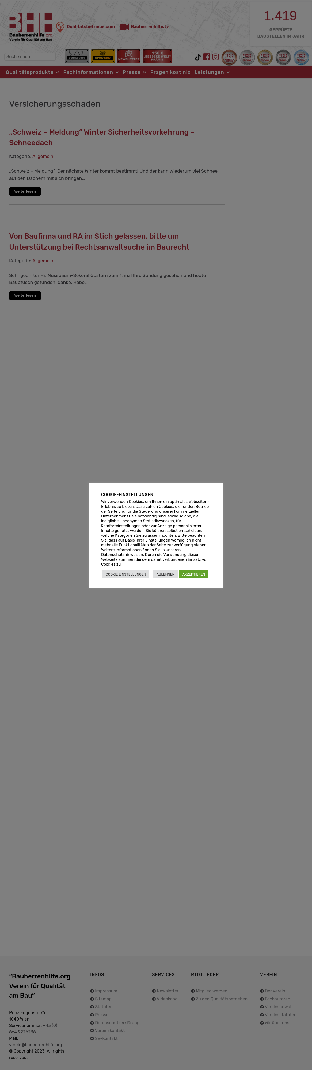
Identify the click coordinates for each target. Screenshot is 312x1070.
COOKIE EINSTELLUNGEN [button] (126, 574)
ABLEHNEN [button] (166, 574)
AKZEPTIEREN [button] (193, 574)
